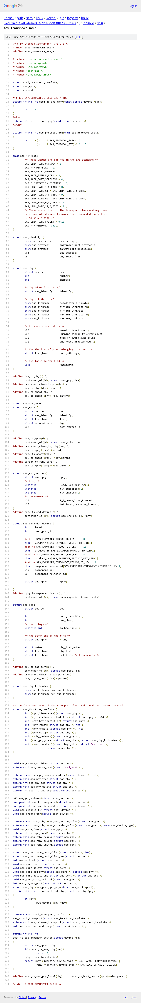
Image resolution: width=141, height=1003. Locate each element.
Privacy (32, 997)
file (79, 37)
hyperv (72, 18)
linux (39, 18)
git (61, 18)
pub (20, 18)
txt (125, 997)
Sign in (133, 6)
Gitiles (22, 997)
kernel (9, 18)
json (134, 997)
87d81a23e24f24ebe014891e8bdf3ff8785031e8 (40, 23)
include (88, 23)
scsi (100, 23)
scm (29, 18)
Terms (42, 997)
